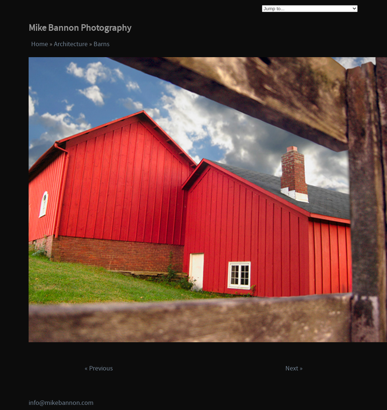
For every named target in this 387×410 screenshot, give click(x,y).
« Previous (99, 368)
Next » (294, 368)
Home (39, 44)
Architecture (71, 44)
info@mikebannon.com (61, 403)
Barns (102, 44)
